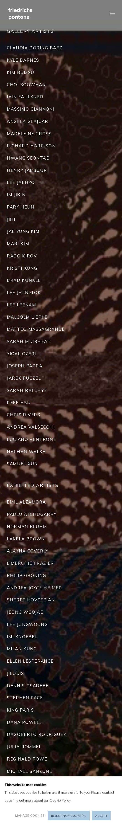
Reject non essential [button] (68, 815)
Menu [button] (111, 13)
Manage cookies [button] (30, 815)
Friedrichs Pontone (27, 14)
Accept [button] (101, 815)
